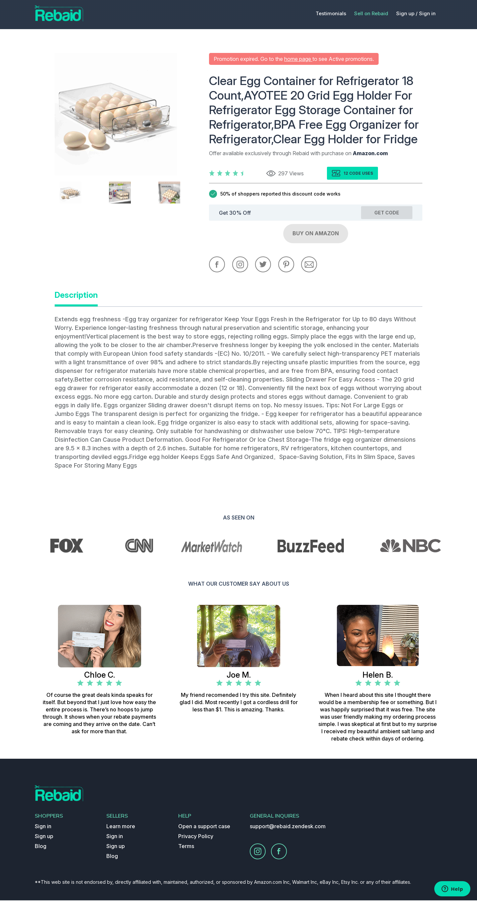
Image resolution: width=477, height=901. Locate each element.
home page (298, 59)
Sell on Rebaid (371, 13)
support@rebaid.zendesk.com (288, 827)
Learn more (120, 827)
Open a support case (204, 827)
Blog (40, 846)
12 (346, 173)
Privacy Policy (195, 836)
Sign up (44, 836)
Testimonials (331, 13)
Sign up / (407, 13)
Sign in (427, 13)
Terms (186, 846)
